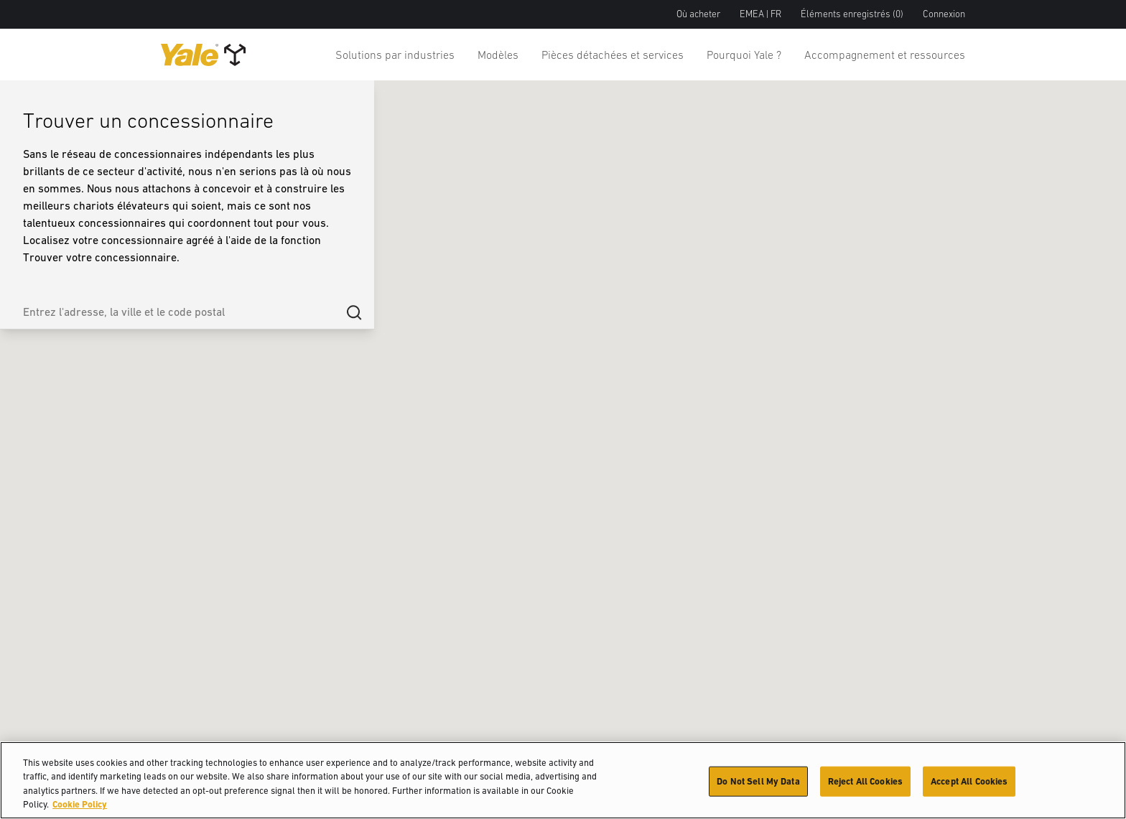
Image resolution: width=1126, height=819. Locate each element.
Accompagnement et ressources (884, 54)
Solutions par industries (395, 54)
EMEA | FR (760, 14)
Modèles (498, 54)
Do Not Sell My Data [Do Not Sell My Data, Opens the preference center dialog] (758, 781)
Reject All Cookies (865, 781)
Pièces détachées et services (612, 54)
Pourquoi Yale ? (744, 54)
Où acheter (698, 14)
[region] (563, 780)
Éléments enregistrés (852, 14)
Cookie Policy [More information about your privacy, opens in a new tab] (79, 804)
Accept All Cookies (969, 781)
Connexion (944, 14)
